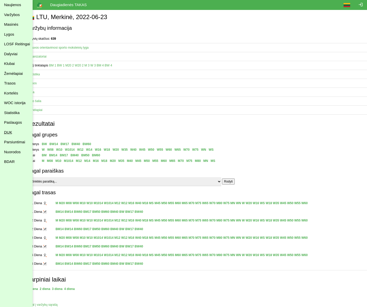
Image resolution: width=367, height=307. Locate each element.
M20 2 (79, 65)
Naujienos (12, 5)
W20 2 (88, 65)
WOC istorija (14, 103)
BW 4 (117, 65)
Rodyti (237, 181)
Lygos (9, 34)
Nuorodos (12, 152)
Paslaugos (13, 122)
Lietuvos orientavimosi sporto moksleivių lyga (67, 47)
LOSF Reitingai (17, 44)
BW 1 (70, 65)
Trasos (10, 83)
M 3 (96, 65)
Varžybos (12, 14)
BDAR (9, 161)
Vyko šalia (43, 101)
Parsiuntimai (14, 142)
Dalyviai (11, 54)
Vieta (40, 92)
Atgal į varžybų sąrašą (52, 304)
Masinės (11, 24)
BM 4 (109, 65)
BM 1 (61, 65)
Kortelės (11, 93)
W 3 (102, 65)
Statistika (12, 112)
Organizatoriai (46, 56)
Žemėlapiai (13, 73)
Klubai (9, 63)
